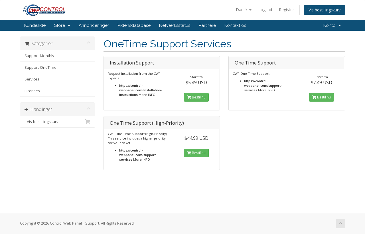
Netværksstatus (174, 25)
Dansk (244, 9)
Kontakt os (235, 25)
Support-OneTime (40, 67)
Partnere (207, 25)
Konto (332, 25)
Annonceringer (94, 25)
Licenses (32, 90)
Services (32, 79)
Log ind (265, 9)
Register (286, 9)
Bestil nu (196, 97)
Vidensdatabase (134, 25)
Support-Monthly (39, 55)
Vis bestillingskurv (324, 10)
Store (62, 25)
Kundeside (35, 25)
